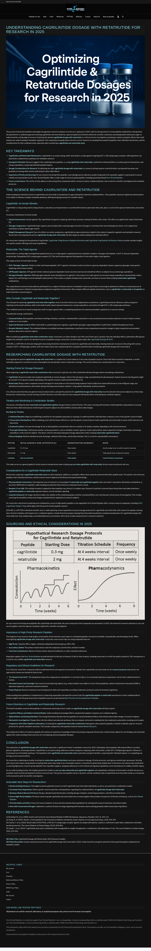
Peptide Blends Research (87, 726)
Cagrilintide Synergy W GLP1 (102, 339)
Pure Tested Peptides (115, 178)
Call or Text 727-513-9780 (13, 1)
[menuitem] (34, 16)
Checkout (9, 876)
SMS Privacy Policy (12, 888)
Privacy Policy (10, 884)
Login (8, 892)
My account (10, 868)
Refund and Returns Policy (14, 880)
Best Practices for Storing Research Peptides (82, 698)
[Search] (122, 16)
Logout (8, 899)
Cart (7, 872)
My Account (10, 895)
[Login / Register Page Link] (118, 17)
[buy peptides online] (75, 9)
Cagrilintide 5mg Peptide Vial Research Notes (106, 240)
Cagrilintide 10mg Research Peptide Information (67, 240)
